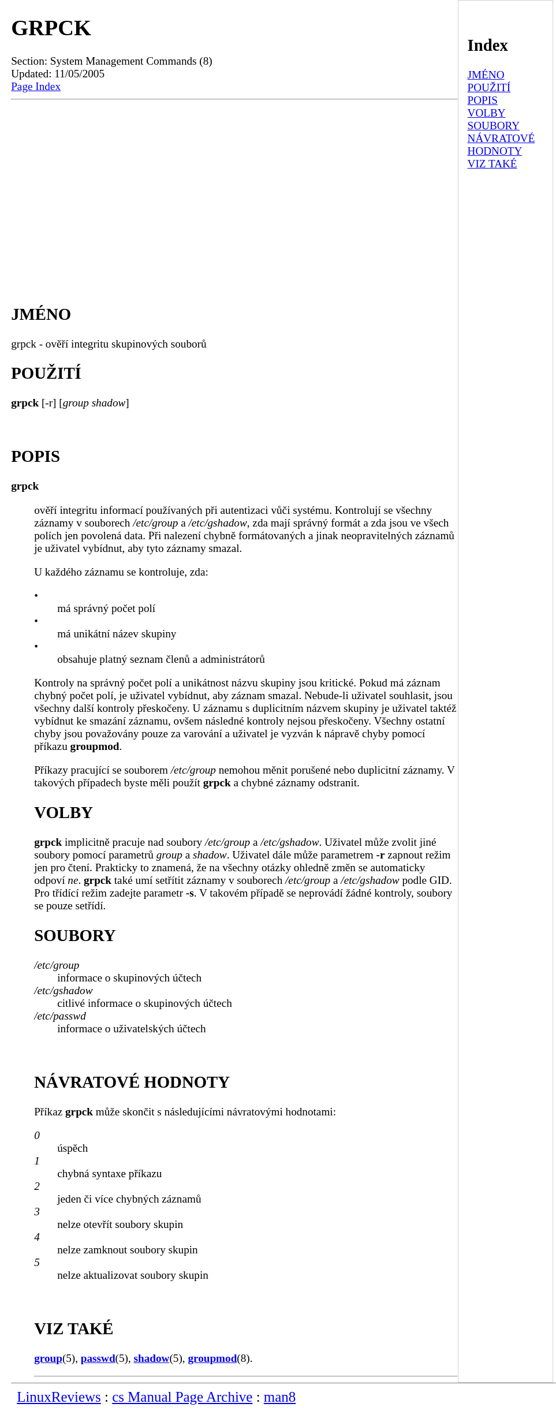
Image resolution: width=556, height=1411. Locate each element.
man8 (280, 1397)
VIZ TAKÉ (492, 164)
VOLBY (487, 113)
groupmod (212, 1358)
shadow (152, 1358)
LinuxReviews (59, 1397)
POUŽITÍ (489, 87)
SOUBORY (494, 126)
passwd (98, 1358)
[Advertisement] (234, 192)
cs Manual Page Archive (182, 1397)
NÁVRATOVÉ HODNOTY (501, 144)
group (48, 1358)
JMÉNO (486, 75)
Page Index (36, 86)
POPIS (483, 100)
